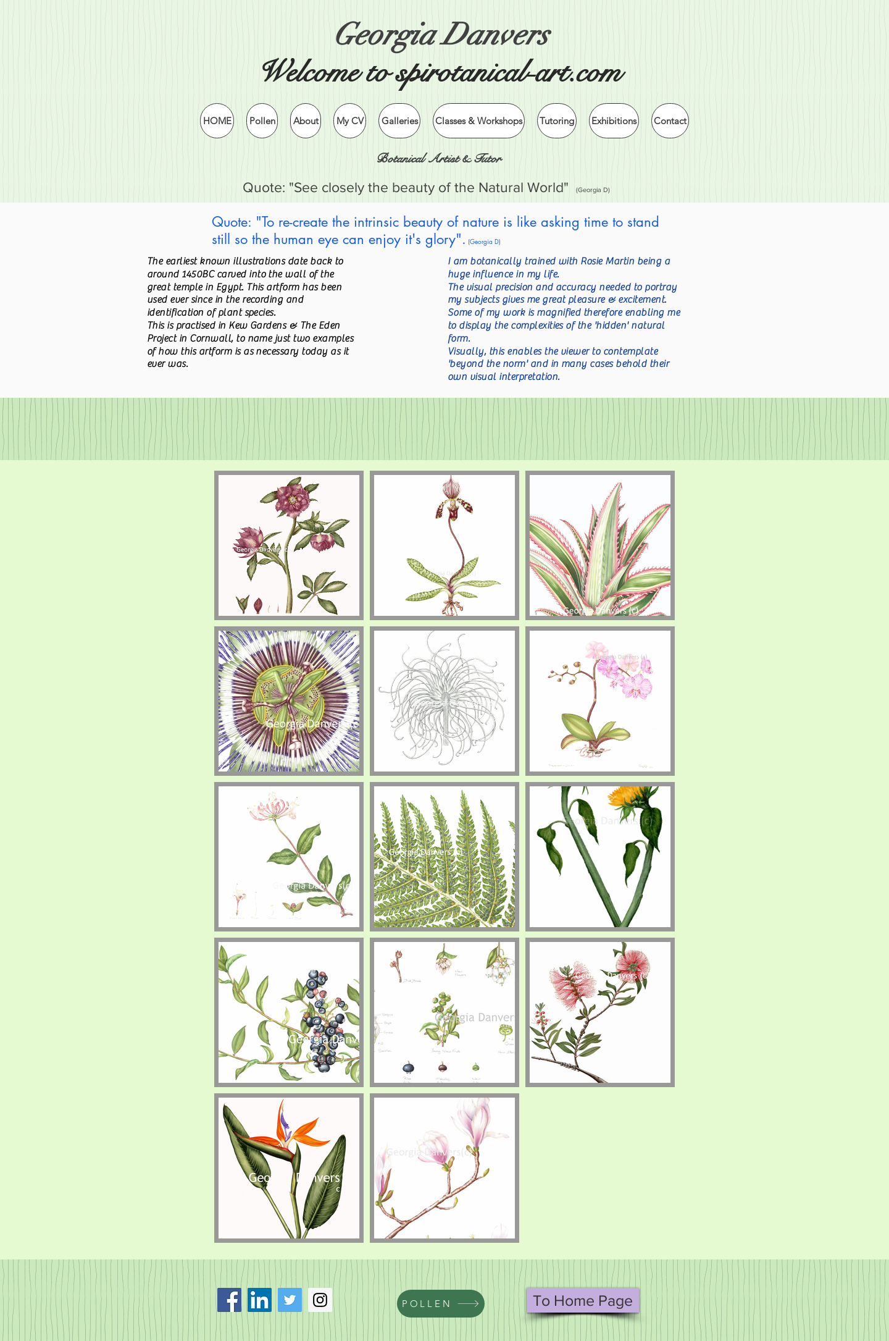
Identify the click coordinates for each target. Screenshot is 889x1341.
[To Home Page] (583, 1300)
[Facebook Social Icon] (229, 1300)
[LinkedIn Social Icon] (260, 1300)
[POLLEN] (441, 1304)
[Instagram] (320, 1300)
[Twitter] (290, 1300)
